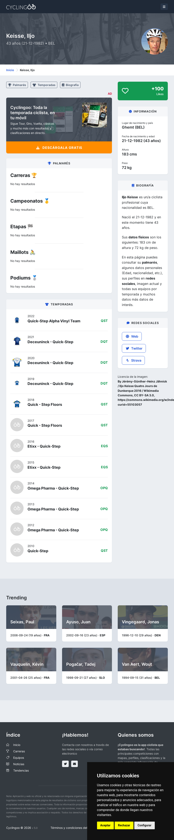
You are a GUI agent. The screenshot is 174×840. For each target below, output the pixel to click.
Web (131, 336)
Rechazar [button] (124, 825)
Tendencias (21, 770)
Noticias (18, 764)
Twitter (133, 348)
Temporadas (43, 85)
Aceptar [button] (105, 825)
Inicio (10, 70)
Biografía (70, 85)
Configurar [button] (144, 825)
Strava (133, 360)
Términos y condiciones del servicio (74, 827)
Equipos (18, 757)
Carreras (19, 751)
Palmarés (17, 85)
